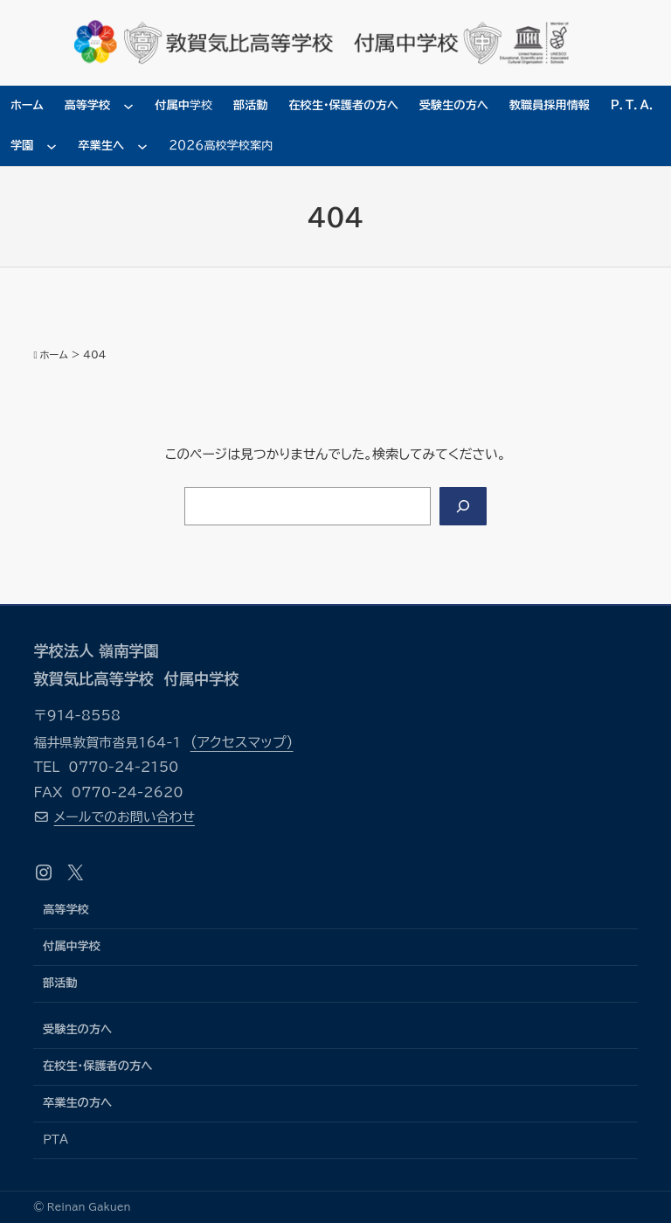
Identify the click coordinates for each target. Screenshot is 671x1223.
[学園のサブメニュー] (51, 146)
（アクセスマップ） (242, 742)
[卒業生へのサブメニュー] (142, 146)
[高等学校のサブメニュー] (128, 106)
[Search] (463, 506)
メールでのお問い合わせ (124, 816)
